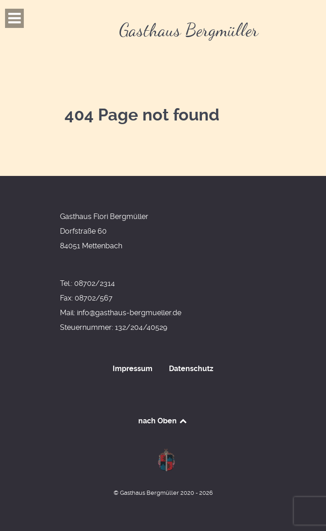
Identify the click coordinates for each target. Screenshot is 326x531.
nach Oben (163, 420)
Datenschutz (191, 368)
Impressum (132, 368)
